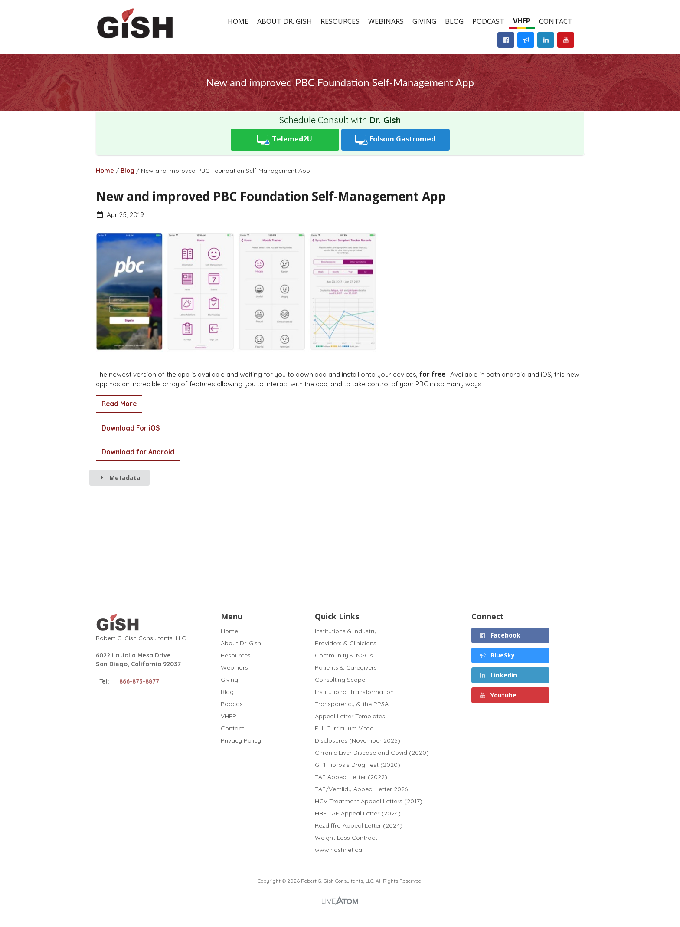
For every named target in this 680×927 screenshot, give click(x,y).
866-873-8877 (139, 681)
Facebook (500, 635)
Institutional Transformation (354, 692)
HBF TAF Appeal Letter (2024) (358, 813)
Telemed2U (284, 139)
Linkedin (498, 675)
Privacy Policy (241, 740)
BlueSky (497, 655)
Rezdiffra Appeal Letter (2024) (358, 825)
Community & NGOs (344, 655)
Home (238, 21)
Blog (454, 21)
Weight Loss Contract (346, 838)
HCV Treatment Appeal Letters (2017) (368, 801)
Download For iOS (130, 428)
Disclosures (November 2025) (357, 740)
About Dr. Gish (284, 21)
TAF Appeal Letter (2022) (351, 777)
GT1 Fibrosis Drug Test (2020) (357, 765)
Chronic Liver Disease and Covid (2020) (372, 752)
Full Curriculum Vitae (344, 728)
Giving (424, 21)
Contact (555, 21)
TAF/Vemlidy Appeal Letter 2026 (361, 789)
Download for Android (137, 452)
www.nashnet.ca (338, 849)
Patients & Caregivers (346, 667)
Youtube (498, 695)
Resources (340, 21)
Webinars (386, 21)
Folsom (395, 139)
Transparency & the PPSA (352, 704)
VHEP (521, 21)
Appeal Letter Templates (350, 716)
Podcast (488, 21)
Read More (119, 404)
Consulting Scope (340, 680)
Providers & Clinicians (345, 643)
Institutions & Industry (345, 631)
